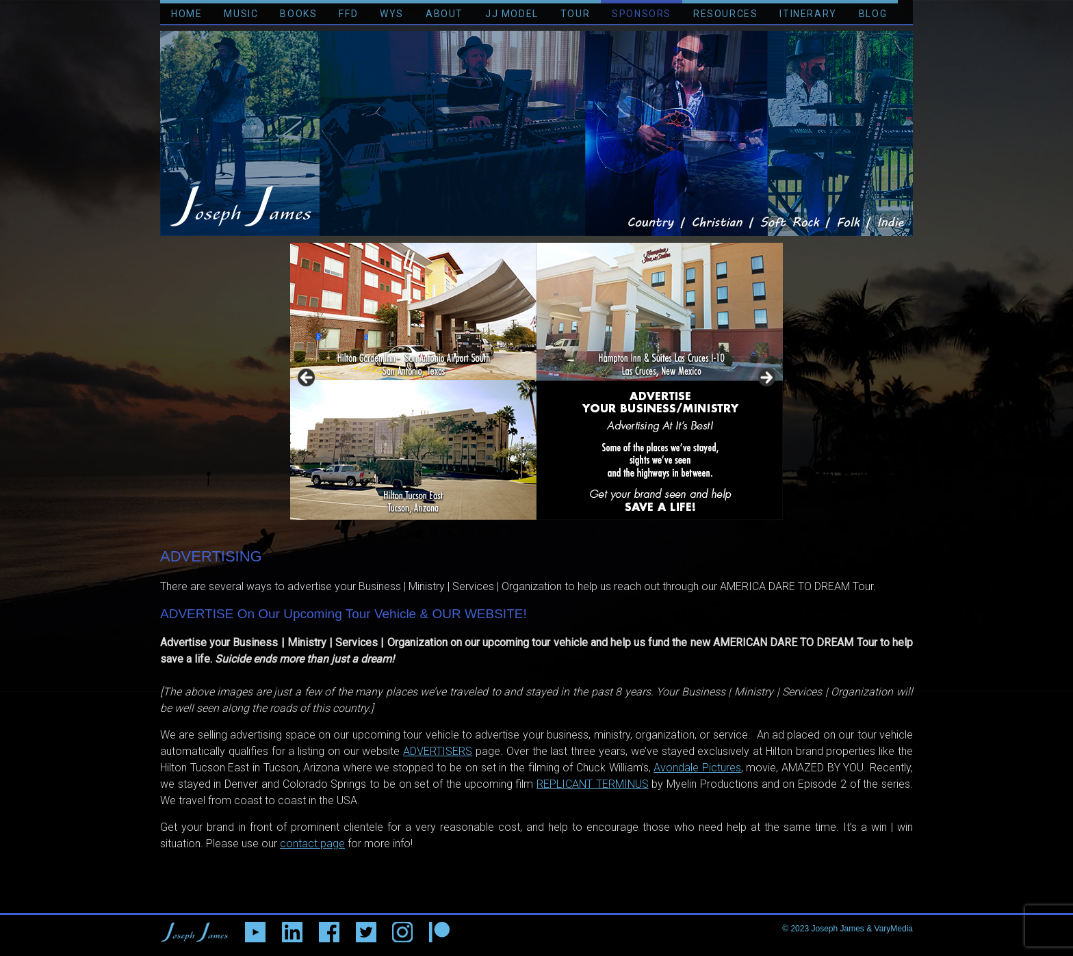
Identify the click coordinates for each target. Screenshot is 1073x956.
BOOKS (298, 13)
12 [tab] (592, 534)
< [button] (307, 378)
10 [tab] (560, 534)
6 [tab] (497, 534)
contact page (312, 843)
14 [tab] (623, 534)
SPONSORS (641, 13)
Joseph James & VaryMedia (862, 928)
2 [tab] (434, 534)
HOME (186, 13)
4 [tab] (465, 534)
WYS (392, 13)
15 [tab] (639, 534)
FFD (348, 13)
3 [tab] (450, 534)
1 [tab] (418, 534)
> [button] (765, 378)
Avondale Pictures (697, 767)
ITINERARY (807, 13)
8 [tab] (528, 534)
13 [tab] (607, 534)
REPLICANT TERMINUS (592, 784)
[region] (536, 381)
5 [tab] (481, 534)
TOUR (575, 13)
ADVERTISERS (437, 751)
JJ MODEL (512, 13)
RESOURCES (725, 13)
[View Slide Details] (536, 381)
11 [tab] (576, 534)
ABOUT (444, 13)
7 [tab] (513, 534)
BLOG (873, 13)
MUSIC (241, 13)
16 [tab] (654, 534)
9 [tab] (544, 534)
